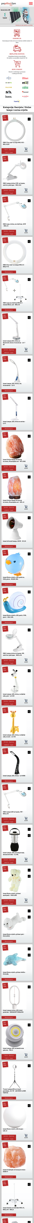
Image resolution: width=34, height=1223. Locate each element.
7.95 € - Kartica (9, 150)
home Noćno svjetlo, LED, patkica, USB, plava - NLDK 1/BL (13, 578)
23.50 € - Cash (8, 704)
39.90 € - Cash (8, 663)
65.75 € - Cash (8, 822)
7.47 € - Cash (9, 152)
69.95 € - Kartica (9, 819)
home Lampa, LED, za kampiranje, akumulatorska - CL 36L (13, 853)
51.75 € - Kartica (9, 350)
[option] (17, 15)
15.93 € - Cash (8, 510)
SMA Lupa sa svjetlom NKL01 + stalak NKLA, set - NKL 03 (13, 304)
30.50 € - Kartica (9, 860)
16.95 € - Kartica (9, 507)
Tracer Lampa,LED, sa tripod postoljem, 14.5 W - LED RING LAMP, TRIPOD (14, 1091)
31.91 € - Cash (9, 193)
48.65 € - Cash (8, 353)
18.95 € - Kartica (9, 467)
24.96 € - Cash (8, 1139)
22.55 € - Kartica (9, 900)
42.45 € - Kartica (9, 660)
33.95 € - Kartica (9, 190)
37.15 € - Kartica (9, 742)
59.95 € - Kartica (9, 231)
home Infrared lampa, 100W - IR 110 (14, 541)
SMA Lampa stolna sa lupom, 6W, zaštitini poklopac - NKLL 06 (13, 654)
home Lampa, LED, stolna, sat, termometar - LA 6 (12, 384)
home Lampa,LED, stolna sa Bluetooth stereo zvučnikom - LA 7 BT (14, 342)
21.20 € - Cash (8, 903)
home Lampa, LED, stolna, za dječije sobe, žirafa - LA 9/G (14, 736)
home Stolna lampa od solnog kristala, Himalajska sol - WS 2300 (14, 460)
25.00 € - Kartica (9, 701)
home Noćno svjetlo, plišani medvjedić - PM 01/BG (12, 894)
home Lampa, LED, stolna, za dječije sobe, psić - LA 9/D (14, 695)
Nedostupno (9, 272)
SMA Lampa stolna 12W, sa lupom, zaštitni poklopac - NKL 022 (14, 184)
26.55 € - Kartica (9, 1136)
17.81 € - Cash (9, 469)
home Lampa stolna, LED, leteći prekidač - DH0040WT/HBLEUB (13, 1011)
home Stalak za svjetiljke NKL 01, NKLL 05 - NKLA (14, 1208)
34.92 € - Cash (8, 745)
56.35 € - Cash (8, 234)
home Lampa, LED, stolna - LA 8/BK (14, 776)
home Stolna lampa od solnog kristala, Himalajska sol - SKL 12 (13, 501)
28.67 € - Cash (8, 862)
